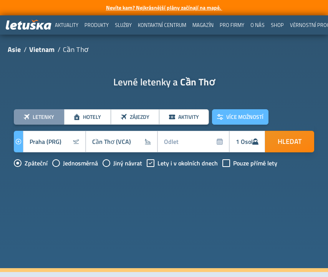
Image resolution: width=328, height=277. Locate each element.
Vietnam (42, 49)
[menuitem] (66, 25)
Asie (14, 49)
